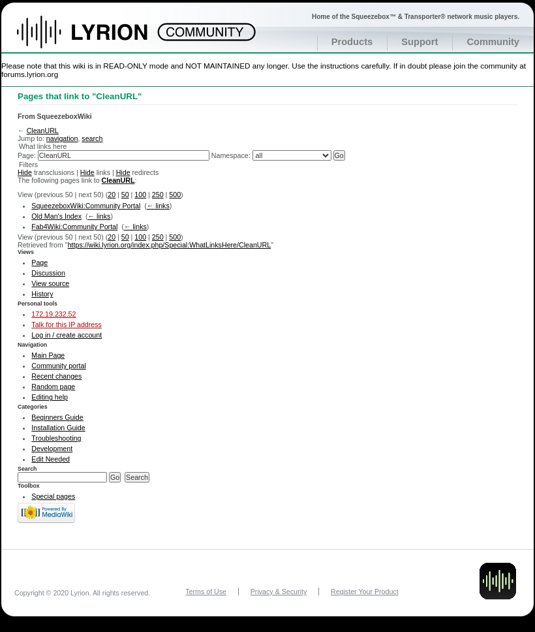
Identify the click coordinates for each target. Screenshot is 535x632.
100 (140, 194)
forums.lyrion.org (29, 74)
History (42, 294)
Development (51, 448)
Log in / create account (66, 335)
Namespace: (231, 155)
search (92, 138)
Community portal (58, 366)
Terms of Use (205, 591)
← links (158, 206)
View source (50, 283)
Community (492, 42)
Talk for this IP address (66, 324)
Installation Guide (58, 428)
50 (125, 194)
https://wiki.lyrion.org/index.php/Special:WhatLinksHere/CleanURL (169, 245)
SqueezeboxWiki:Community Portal (85, 206)
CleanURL (43, 130)
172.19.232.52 (53, 314)
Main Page (48, 355)
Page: (27, 155)
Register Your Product (365, 591)
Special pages (53, 496)
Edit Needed (50, 459)
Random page (53, 386)
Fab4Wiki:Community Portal (74, 226)
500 (175, 194)
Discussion (48, 273)
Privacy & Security (279, 591)
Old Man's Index (56, 216)
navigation (62, 138)
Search (27, 469)
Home (96, 38)
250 (158, 194)
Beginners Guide (57, 417)
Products (352, 42)
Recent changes (56, 376)
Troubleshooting (56, 438)
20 (111, 194)
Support (419, 42)
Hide (25, 172)
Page (39, 262)
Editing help (49, 397)
